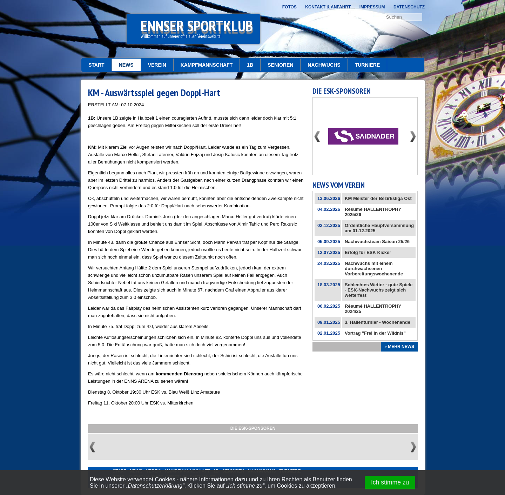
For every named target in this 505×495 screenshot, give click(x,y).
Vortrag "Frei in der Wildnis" (375, 333)
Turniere (367, 65)
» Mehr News (399, 346)
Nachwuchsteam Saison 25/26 (377, 241)
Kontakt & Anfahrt (328, 7)
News (126, 65)
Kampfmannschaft (207, 65)
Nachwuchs (324, 65)
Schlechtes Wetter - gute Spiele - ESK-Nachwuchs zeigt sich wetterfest (378, 290)
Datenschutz (409, 7)
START (96, 65)
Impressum (372, 7)
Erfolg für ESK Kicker (368, 252)
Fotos (289, 7)
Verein (157, 65)
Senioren (280, 65)
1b (250, 65)
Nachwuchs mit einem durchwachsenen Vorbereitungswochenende (374, 268)
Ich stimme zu (390, 482)
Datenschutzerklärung (155, 486)
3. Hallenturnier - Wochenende (377, 322)
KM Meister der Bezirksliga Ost (378, 198)
